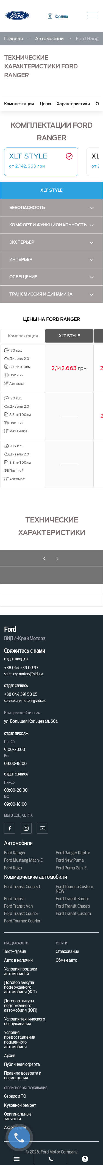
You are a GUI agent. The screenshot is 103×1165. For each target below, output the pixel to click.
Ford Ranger (15, 852)
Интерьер (20, 259)
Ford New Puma (70, 860)
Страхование (67, 951)
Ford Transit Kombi (72, 898)
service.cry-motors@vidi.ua (25, 700)
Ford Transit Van (18, 906)
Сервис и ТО (15, 1096)
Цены (45, 104)
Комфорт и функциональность (48, 225)
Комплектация (19, 104)
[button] (57, 16)
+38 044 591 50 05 (20, 694)
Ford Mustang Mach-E (23, 860)
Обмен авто (66, 960)
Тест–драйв (15, 951)
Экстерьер (21, 242)
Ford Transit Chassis (73, 906)
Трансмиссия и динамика (40, 294)
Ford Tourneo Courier (22, 921)
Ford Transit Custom (73, 913)
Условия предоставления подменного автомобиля (19, 1039)
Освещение (23, 277)
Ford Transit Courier (21, 913)
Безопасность (27, 207)
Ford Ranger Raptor (73, 852)
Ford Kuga (13, 868)
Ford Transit (14, 898)
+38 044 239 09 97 (21, 667)
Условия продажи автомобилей (20, 971)
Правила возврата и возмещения (22, 1075)
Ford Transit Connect (22, 886)
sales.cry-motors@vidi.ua (23, 674)
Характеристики (73, 104)
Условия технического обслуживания (24, 1021)
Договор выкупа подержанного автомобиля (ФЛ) (20, 987)
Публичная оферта (22, 1064)
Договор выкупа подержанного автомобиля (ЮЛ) (20, 1005)
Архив (9, 1055)
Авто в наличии (18, 960)
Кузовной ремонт (20, 1105)
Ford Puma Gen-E (71, 868)
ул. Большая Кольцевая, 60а (31, 721)
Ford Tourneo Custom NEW (74, 889)
